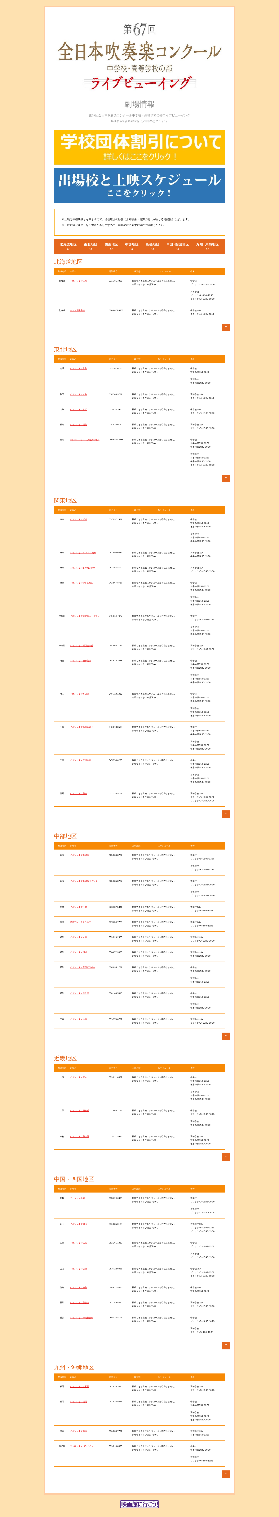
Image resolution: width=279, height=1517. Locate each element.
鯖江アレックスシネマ (80, 922)
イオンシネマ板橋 (78, 519)
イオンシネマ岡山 (78, 1224)
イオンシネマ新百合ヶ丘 (81, 645)
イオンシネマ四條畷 (79, 1110)
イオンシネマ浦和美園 (80, 660)
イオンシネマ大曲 (78, 394)
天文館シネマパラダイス (81, 1446)
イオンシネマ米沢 (78, 409)
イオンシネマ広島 (78, 1243)
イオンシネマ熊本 (78, 1431)
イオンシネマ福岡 (78, 1401)
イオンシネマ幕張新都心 (81, 727)
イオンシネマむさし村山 (81, 583)
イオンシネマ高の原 (79, 1136)
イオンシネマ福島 (78, 424)
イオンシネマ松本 (78, 907)
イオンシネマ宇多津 (79, 1302)
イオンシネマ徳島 (78, 1287)
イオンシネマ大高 (78, 937)
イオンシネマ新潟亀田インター (85, 881)
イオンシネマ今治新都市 (81, 1317)
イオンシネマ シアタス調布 (83, 552)
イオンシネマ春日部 (79, 694)
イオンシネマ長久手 (79, 993)
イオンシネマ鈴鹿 (78, 1019)
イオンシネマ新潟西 (79, 855)
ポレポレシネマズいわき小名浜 (85, 439)
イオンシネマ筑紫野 (79, 1386)
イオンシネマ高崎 (78, 793)
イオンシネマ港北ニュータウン (85, 616)
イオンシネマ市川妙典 (80, 760)
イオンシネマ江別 (78, 281)
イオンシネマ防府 (78, 1269)
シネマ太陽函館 (77, 310)
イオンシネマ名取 (78, 368)
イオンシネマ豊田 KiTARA (82, 967)
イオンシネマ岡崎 (78, 952)
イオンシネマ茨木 (78, 1077)
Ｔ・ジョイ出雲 (77, 1198)
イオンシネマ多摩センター (82, 567)
